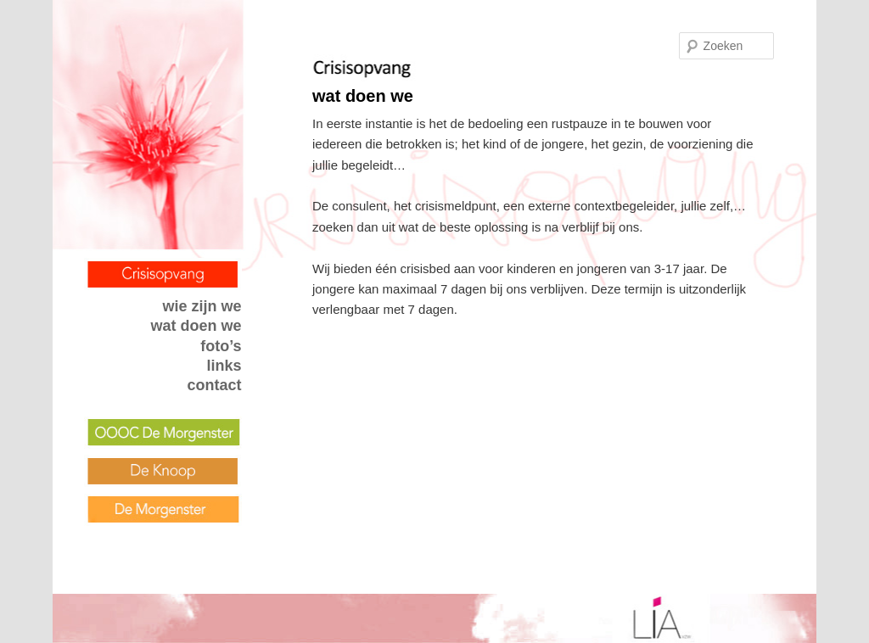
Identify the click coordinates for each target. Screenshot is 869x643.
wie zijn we (202, 306)
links (224, 365)
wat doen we (196, 325)
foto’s (220, 346)
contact (215, 385)
